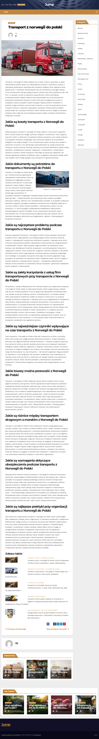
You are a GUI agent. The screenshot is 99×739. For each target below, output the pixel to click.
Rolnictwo (81, 99)
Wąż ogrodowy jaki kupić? (13, 706)
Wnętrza (81, 140)
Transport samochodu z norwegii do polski (44, 569)
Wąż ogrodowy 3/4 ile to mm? (37, 706)
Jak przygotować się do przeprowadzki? (42, 610)
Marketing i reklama (85, 59)
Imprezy (81, 53)
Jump (49, 4)
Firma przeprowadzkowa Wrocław (37, 672)
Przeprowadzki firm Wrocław (13, 670)
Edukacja (81, 43)
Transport (12, 22)
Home (6, 12)
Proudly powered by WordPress (11, 735)
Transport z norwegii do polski (35, 27)
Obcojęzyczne (83, 79)
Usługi (80, 135)
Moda (80, 64)
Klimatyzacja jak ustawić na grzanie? (85, 708)
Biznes (80, 28)
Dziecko (81, 38)
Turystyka (81, 125)
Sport (80, 109)
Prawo (80, 89)
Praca (80, 84)
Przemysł (81, 94)
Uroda (80, 130)
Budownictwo (83, 33)
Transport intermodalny (36, 596)
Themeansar (37, 735)
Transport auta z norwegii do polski (41, 558)
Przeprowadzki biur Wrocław (60, 670)
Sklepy (80, 104)
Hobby (80, 48)
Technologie (82, 114)
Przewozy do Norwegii (36, 583)
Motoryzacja (82, 69)
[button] (97, 12)
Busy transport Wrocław (58, 629)
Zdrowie (81, 145)
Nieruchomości (83, 74)
